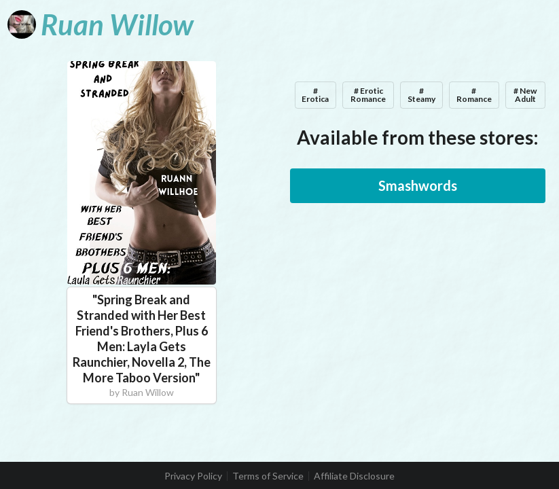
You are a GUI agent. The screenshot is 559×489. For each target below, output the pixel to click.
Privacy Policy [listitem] (193, 476)
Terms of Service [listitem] (268, 476)
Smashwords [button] (417, 185)
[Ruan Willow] (100, 24)
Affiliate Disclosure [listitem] (354, 476)
